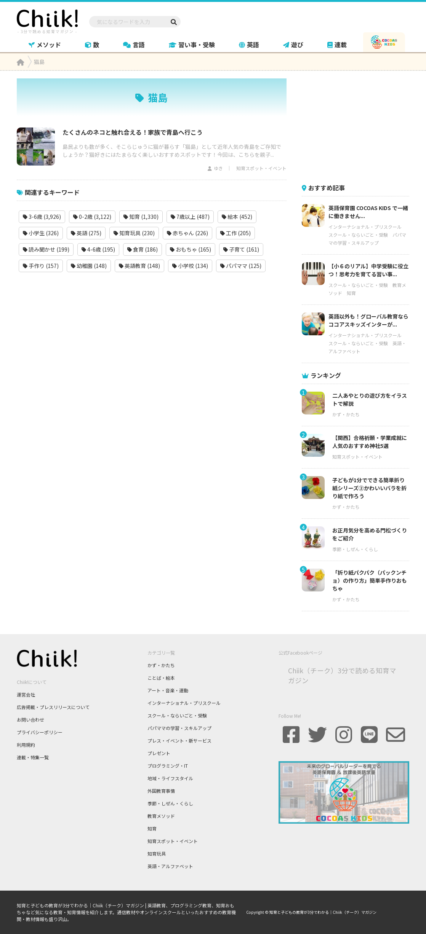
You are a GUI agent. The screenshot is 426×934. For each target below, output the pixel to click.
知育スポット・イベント (261, 168)
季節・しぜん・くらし (355, 549)
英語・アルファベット (170, 866)
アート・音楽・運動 (167, 690)
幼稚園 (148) (89, 265)
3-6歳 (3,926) (42, 216)
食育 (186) (142, 249)
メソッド (45, 44)
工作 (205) (235, 233)
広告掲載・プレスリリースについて (53, 707)
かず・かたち (346, 414)
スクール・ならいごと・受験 (358, 234)
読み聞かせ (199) (46, 249)
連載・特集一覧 (33, 757)
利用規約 (26, 744)
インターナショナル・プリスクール (365, 226)
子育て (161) (241, 249)
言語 (134, 44)
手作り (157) (41, 265)
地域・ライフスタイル (170, 778)
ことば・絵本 (161, 677)
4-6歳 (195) (98, 249)
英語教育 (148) (139, 265)
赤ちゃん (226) (187, 233)
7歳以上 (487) (190, 216)
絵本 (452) (237, 216)
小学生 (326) (41, 233)
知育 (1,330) (141, 216)
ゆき (218, 168)
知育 (351, 293)
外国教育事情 (161, 790)
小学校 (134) (190, 265)
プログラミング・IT (167, 765)
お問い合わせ (30, 719)
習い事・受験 (192, 44)
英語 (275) (86, 233)
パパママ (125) (240, 265)
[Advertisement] (359, 126)
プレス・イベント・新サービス (179, 740)
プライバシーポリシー (39, 732)
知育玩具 (156, 853)
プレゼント (158, 753)
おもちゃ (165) (190, 249)
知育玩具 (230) (134, 233)
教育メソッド (161, 816)
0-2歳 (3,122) (92, 216)
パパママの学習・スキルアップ (179, 728)
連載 (337, 44)
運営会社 (26, 694)
